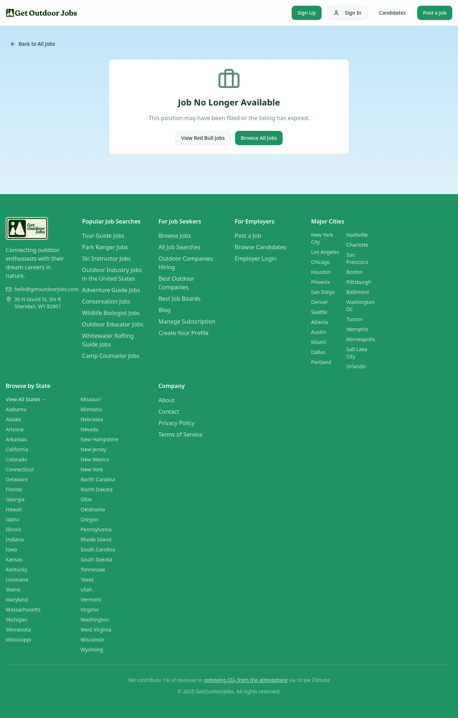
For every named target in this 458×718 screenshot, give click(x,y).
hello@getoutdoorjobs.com (46, 289)
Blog (165, 310)
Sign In (347, 12)
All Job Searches (180, 247)
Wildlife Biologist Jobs (111, 313)
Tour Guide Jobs (103, 236)
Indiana (15, 539)
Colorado (16, 459)
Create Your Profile (184, 333)
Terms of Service (181, 434)
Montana (91, 409)
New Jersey (93, 449)
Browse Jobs (175, 236)
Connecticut (20, 469)
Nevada (89, 429)
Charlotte (357, 244)
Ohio (86, 499)
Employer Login (256, 258)
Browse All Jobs (259, 137)
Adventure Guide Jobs (111, 290)
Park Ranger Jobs (105, 247)
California (17, 449)
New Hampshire (99, 439)
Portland (321, 362)
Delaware (17, 479)
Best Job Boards (180, 299)
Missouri (91, 399)
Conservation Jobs (106, 301)
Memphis (357, 329)
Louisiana (17, 579)
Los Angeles (325, 252)
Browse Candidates (260, 247)
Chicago (320, 262)
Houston (321, 272)
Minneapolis (360, 339)
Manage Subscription (187, 321)
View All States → (26, 399)
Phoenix (320, 282)
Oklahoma (93, 509)
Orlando (356, 366)
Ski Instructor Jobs (106, 258)
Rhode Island (96, 539)
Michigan (16, 619)
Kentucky (16, 569)
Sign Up (306, 12)
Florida (14, 489)
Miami (318, 342)
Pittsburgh (358, 282)
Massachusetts (23, 609)
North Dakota (96, 489)
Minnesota (18, 629)
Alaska (13, 419)
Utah (86, 589)
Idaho (12, 519)
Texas (87, 579)
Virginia (89, 609)
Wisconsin (92, 639)
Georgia (15, 499)
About (167, 400)
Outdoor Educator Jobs (112, 324)
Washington (95, 619)
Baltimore (357, 292)
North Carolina (98, 479)
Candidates (392, 12)
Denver (319, 302)
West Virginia (96, 629)
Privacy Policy (177, 423)
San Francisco (357, 258)
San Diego (323, 292)
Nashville (357, 234)
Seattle (319, 312)
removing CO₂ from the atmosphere (246, 680)
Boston (354, 272)
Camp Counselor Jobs (110, 356)
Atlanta (319, 322)
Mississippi (18, 639)
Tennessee (93, 569)
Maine (13, 589)
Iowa (11, 549)
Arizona (15, 429)
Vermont (91, 599)
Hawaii (13, 509)
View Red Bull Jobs (203, 137)
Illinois (13, 529)
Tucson (354, 319)
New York (92, 469)
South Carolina (98, 549)
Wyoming (92, 649)
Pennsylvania (96, 529)
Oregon (89, 519)
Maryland (17, 599)
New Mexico (95, 459)
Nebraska (92, 419)
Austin (318, 332)
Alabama (16, 409)
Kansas (14, 559)
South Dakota (96, 559)
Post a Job (435, 12)
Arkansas (16, 439)
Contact (169, 411)
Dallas (318, 352)
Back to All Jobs (32, 43)
